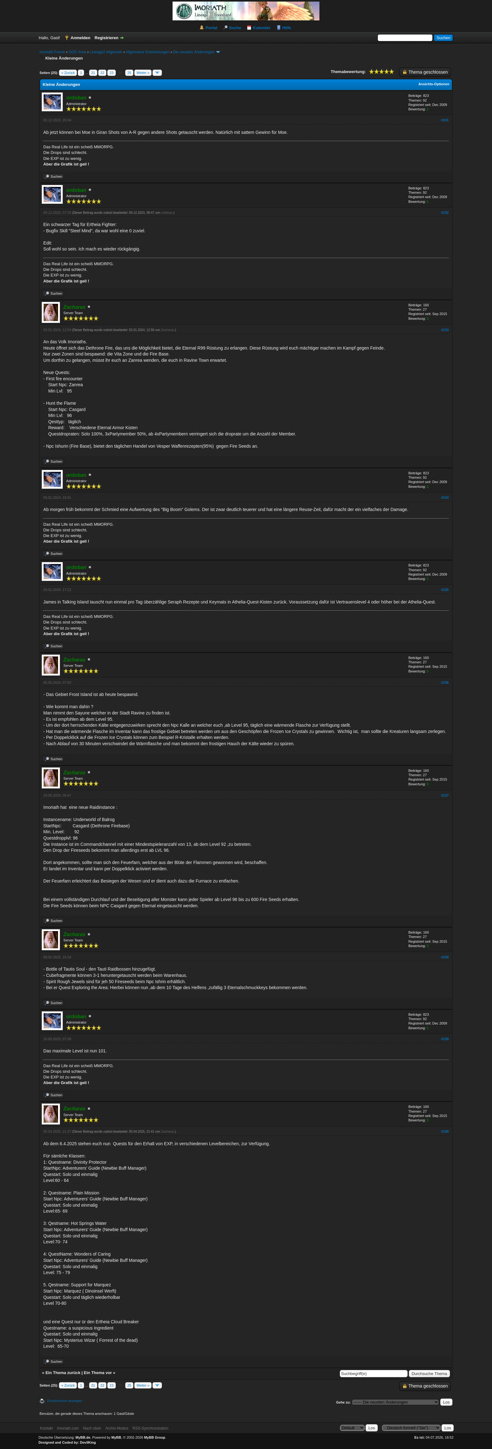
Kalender (261, 27)
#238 (444, 957)
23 (111, 73)
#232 (444, 212)
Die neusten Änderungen (194, 52)
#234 (444, 497)
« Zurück (68, 73)
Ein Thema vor (98, 1372)
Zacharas (167, 330)
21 (93, 73)
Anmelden (80, 37)
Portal (211, 27)
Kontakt (46, 1428)
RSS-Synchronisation (150, 1428)
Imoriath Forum (52, 52)
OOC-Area (77, 52)
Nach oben (92, 1428)
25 (129, 73)
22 (102, 73)
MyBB (116, 1437)
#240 (444, 1131)
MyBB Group (154, 1437)
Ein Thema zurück (62, 1372)
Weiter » (142, 73)
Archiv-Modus (116, 1428)
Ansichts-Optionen (434, 84)
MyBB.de (83, 1437)
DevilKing (88, 1442)
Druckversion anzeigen (64, 1401)
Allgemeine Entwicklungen (147, 52)
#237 (444, 795)
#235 (444, 590)
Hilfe (286, 27)
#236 (444, 682)
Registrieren (107, 37)
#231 (444, 120)
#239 (444, 1039)
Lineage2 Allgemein (105, 52)
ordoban (167, 212)
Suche (235, 27)
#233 (444, 330)
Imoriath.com (68, 1428)
